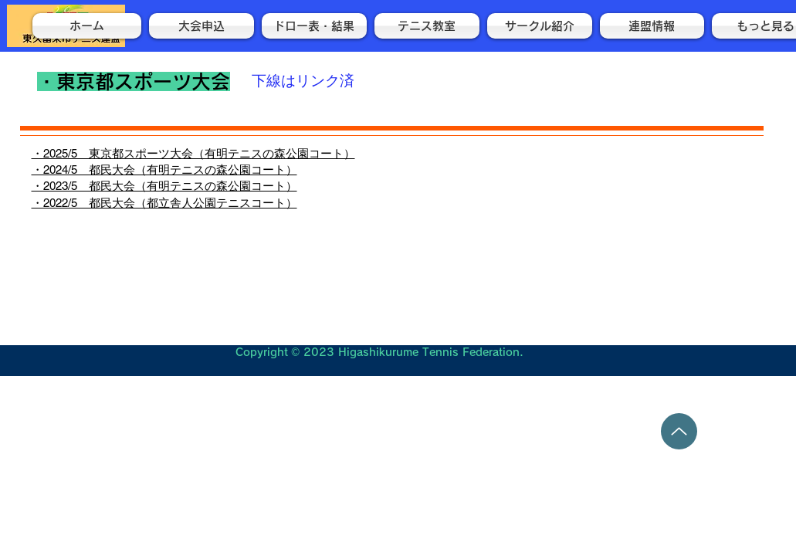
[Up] (679, 431)
